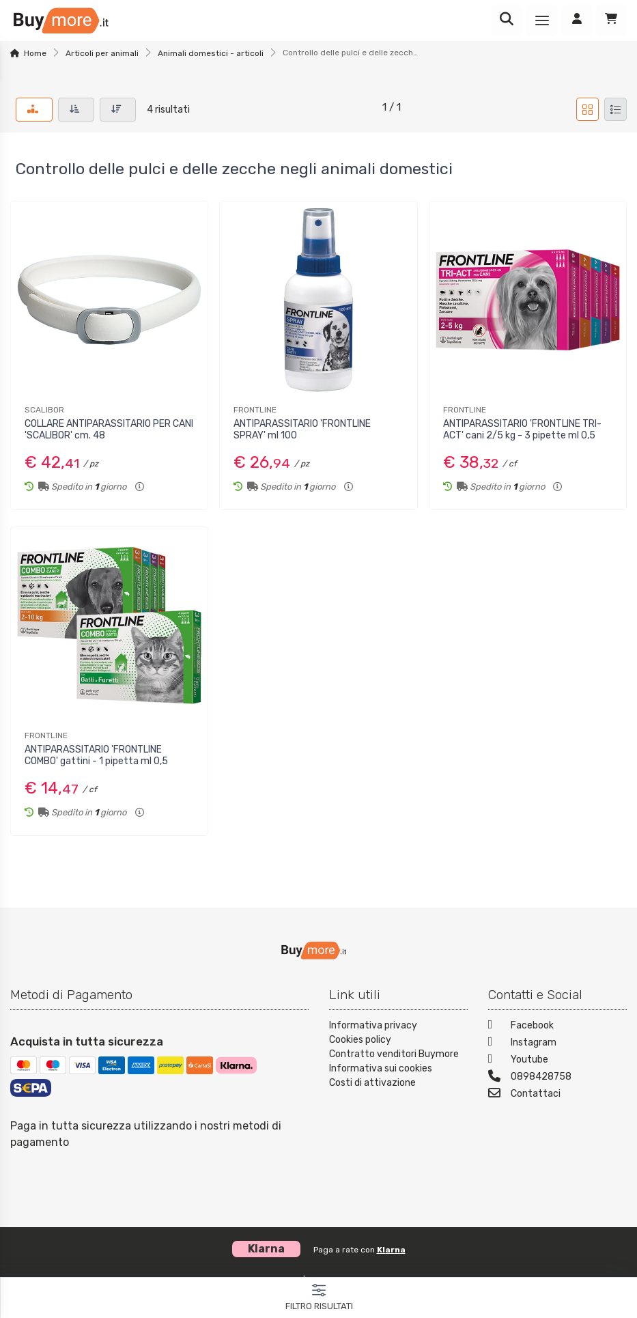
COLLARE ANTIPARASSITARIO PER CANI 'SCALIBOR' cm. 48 (109, 429)
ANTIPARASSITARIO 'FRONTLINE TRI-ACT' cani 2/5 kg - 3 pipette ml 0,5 (522, 429)
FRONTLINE (255, 410)
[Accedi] (577, 20)
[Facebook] (557, 1026)
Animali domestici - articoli (211, 53)
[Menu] (542, 20)
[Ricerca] (506, 20)
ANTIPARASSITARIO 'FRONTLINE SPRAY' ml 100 (302, 429)
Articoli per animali (102, 53)
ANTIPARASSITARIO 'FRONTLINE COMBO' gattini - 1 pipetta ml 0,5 (96, 755)
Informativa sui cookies (380, 1068)
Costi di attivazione (372, 1083)
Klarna (391, 1249)
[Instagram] (557, 1043)
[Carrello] (611, 20)
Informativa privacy (373, 1025)
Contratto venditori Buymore (394, 1054)
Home (35, 53)
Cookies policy (360, 1040)
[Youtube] (557, 1060)
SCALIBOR (44, 410)
